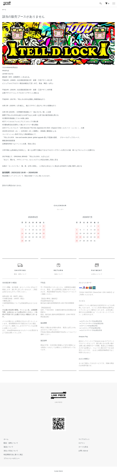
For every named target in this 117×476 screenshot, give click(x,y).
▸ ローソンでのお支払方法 (88, 326)
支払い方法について (9, 451)
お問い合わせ (82, 451)
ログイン (80, 443)
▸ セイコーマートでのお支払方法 (91, 330)
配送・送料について (9, 443)
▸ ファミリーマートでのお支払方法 (91, 324)
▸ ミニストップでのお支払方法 (90, 328)
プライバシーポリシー (10, 459)
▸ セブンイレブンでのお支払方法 (91, 321)
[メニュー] (113, 3)
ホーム (4, 9)
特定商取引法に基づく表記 (11, 455)
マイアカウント (82, 439)
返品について (7, 447)
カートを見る (82, 447)
